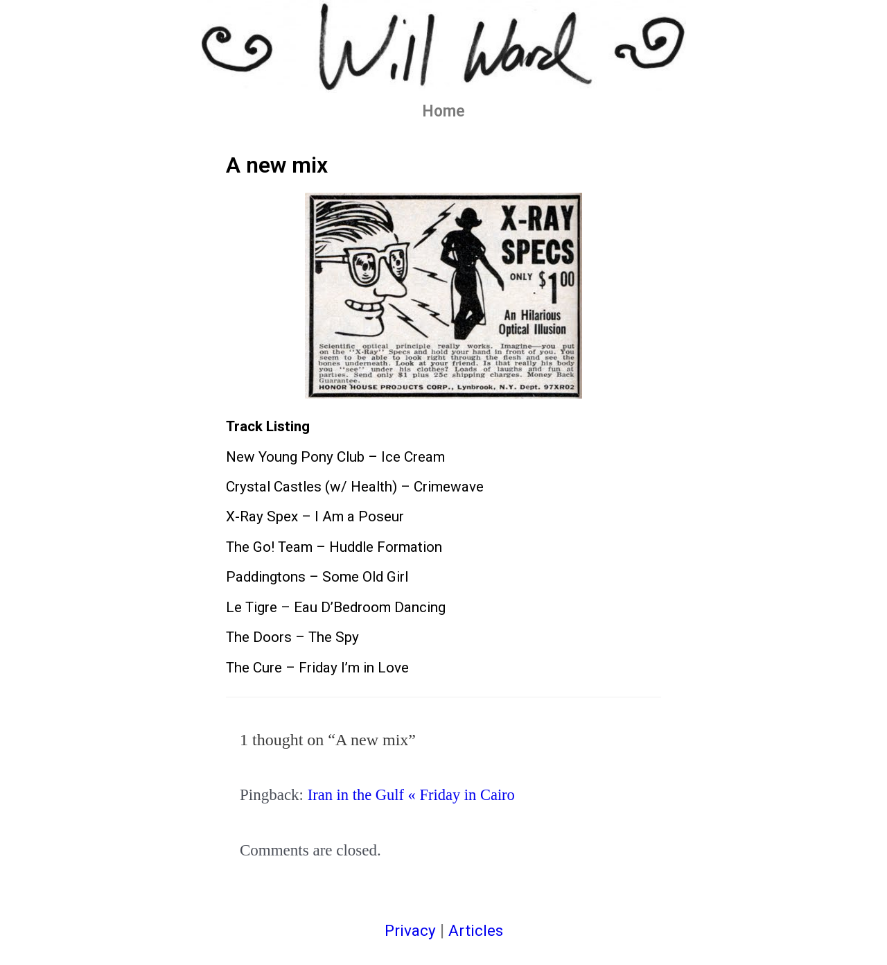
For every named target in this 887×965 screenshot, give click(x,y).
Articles (476, 930)
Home (443, 111)
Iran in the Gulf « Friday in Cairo (414, 794)
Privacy (409, 930)
